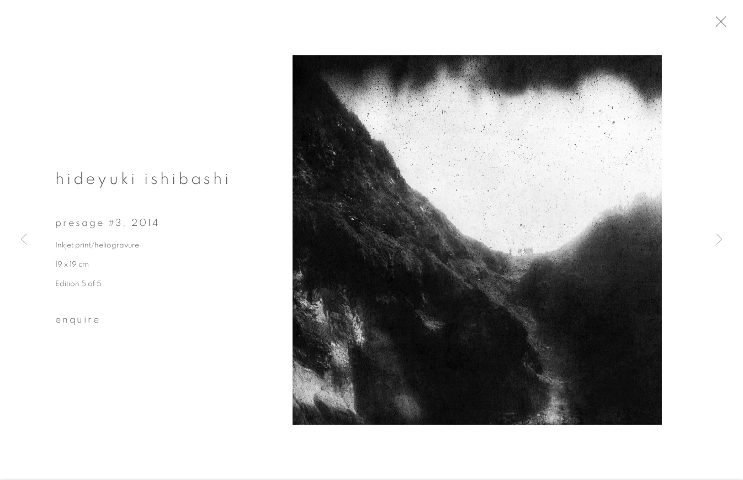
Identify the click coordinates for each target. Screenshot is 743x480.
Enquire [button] (77, 324)
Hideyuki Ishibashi (143, 183)
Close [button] (729, 25)
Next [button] (719, 240)
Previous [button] (23, 240)
